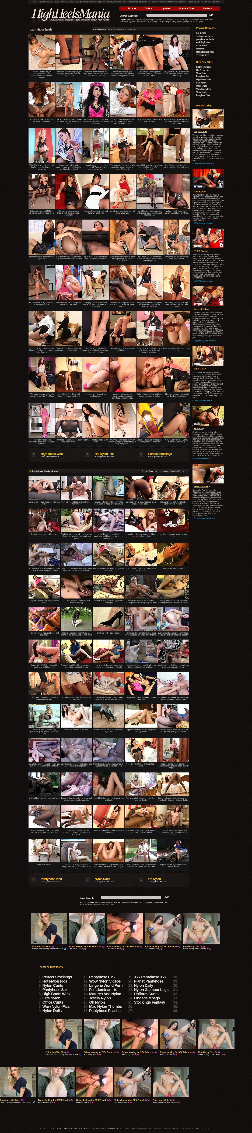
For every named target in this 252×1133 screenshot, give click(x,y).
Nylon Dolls (102, 879)
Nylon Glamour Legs (151, 989)
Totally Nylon (100, 998)
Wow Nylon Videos (105, 981)
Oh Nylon (154, 879)
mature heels (199, 20)
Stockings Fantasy (149, 1002)
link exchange (80, 1128)
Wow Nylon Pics (203, 89)
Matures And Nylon (105, 994)
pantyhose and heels (171, 20)
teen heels (209, 20)
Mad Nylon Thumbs (105, 1006)
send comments (64, 1128)
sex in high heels (186, 20)
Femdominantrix (103, 989)
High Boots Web (52, 454)
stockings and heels (154, 20)
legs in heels (140, 20)
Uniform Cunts (146, 994)
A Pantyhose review (203, 223)
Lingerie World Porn (105, 985)
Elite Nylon (201, 82)
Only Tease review (202, 400)
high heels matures (114, 29)
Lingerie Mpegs (147, 998)
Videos (148, 8)
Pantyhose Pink (51, 879)
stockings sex (155, 22)
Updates (166, 8)
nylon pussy (187, 22)
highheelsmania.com (108, 1128)
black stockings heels (128, 22)
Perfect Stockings (160, 454)
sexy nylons (176, 22)
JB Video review (201, 458)
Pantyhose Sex (202, 76)
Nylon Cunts (201, 73)
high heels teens (129, 29)
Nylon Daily (143, 985)
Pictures (132, 8)
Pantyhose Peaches (105, 1010)
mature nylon (198, 22)
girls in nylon (167, 22)
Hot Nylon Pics (104, 454)
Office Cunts (201, 86)
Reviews (207, 8)
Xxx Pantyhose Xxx (150, 977)
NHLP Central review (203, 281)
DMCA (51, 1128)
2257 (43, 1128)
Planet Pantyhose (148, 981)
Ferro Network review (203, 518)
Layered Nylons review (204, 341)
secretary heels (143, 22)
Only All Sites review (203, 163)
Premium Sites (186, 8)
